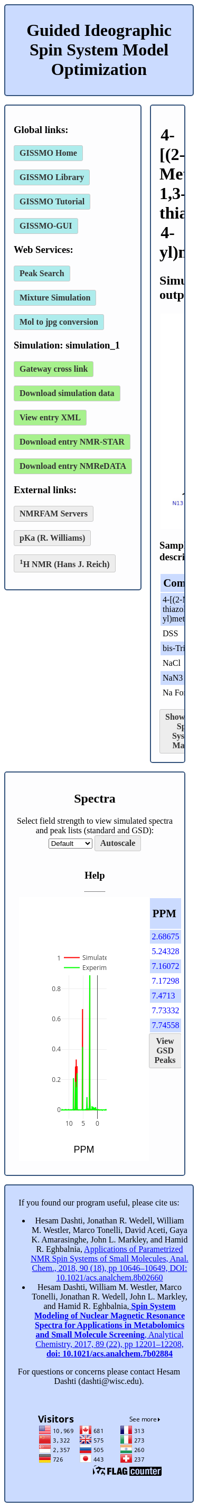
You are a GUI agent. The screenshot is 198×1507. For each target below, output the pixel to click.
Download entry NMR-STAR (72, 441)
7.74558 (166, 1025)
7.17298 (166, 980)
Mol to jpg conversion (59, 321)
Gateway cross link (54, 368)
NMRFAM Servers (54, 513)
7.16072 (166, 966)
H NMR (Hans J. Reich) (65, 563)
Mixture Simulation (55, 297)
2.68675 (166, 936)
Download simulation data (67, 393)
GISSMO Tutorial (52, 201)
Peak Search (42, 273)
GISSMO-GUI (46, 225)
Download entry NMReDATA (73, 465)
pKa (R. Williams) (52, 537)
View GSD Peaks (165, 1051)
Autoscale (118, 843)
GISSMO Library (52, 177)
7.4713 (163, 995)
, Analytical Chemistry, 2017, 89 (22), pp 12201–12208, (109, 1330)
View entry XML (50, 417)
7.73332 (166, 1010)
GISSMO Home (48, 152)
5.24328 (166, 951)
